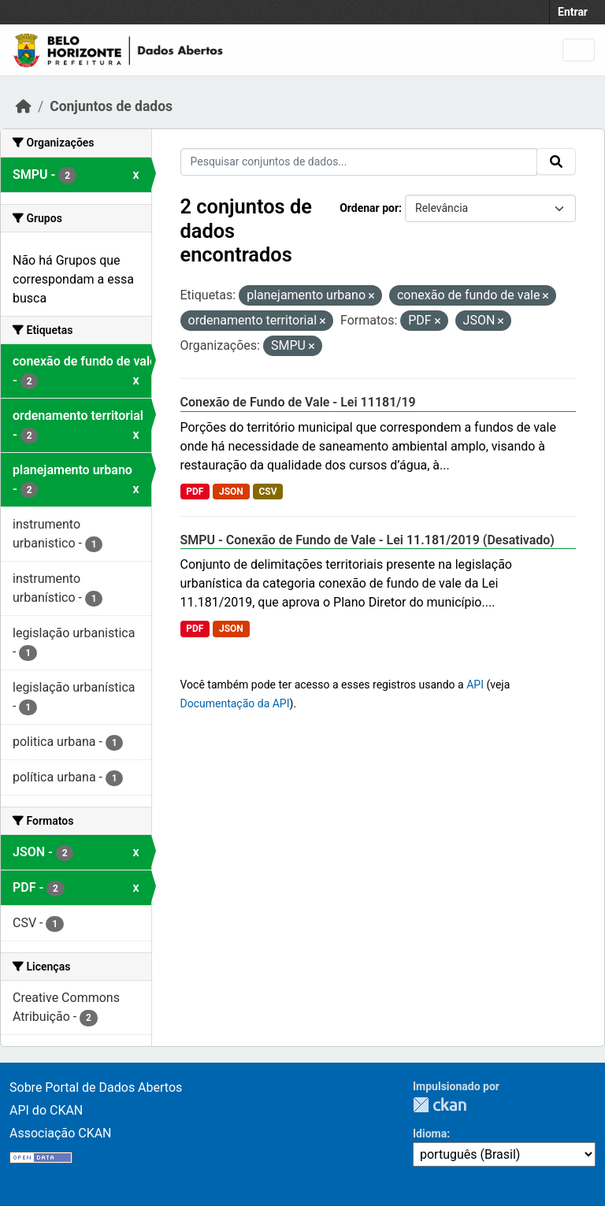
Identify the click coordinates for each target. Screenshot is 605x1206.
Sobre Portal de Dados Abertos (95, 1087)
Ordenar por (369, 208)
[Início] (24, 106)
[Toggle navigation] (578, 50)
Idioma (430, 1133)
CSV (267, 491)
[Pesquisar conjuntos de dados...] (359, 162)
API (475, 684)
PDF (194, 491)
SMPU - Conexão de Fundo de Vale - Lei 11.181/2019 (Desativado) (367, 539)
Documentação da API (235, 703)
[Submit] (556, 161)
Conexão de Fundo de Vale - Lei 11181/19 (298, 402)
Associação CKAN (60, 1133)
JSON (231, 491)
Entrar (573, 12)
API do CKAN (46, 1110)
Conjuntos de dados (111, 106)
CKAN (439, 1105)
